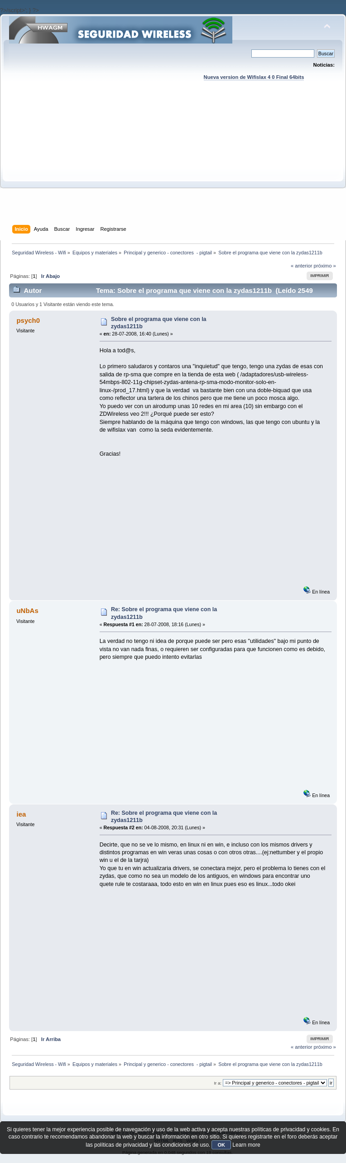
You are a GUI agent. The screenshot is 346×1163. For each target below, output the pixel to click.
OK (221, 1145)
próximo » (325, 265)
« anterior (301, 265)
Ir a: (217, 1082)
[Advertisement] (173, 161)
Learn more (246, 1145)
